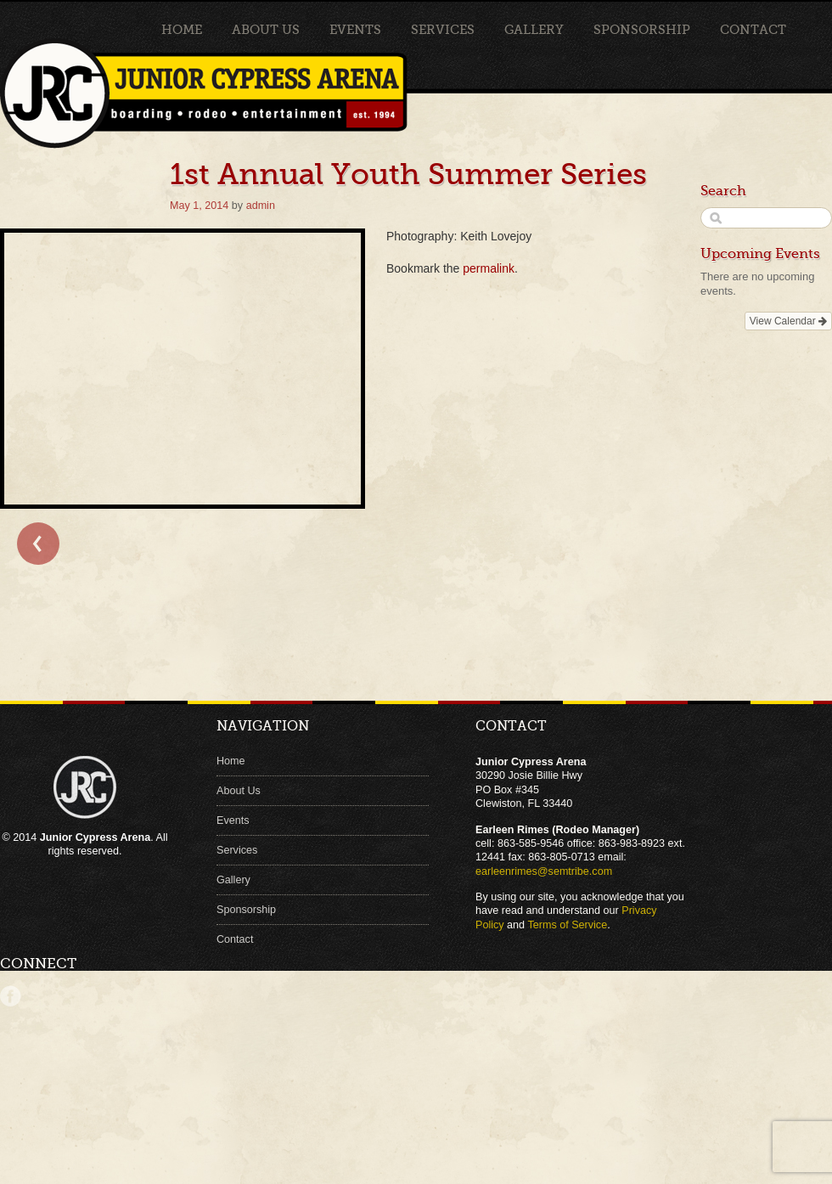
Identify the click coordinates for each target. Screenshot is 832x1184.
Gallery (534, 29)
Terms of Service (567, 925)
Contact (753, 29)
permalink (488, 268)
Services (443, 29)
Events (355, 29)
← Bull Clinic (38, 543)
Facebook (10, 996)
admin (260, 205)
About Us (266, 29)
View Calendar (788, 321)
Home (181, 29)
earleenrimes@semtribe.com (543, 871)
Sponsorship (641, 29)
